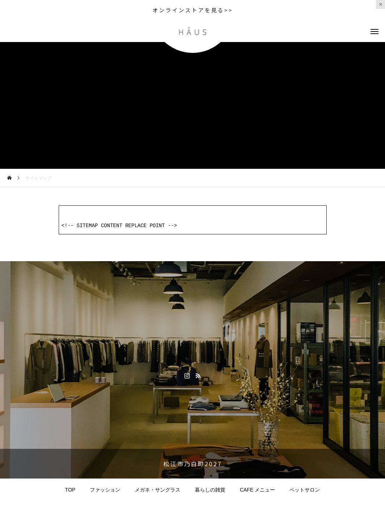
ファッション (105, 489)
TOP (70, 489)
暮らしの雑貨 (210, 489)
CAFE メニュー (257, 489)
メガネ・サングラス (157, 489)
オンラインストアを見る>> (192, 10)
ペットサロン (304, 489)
